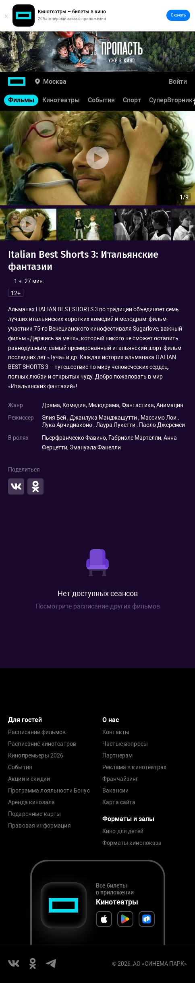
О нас (110, 720)
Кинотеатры (61, 100)
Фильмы (21, 100)
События (101, 100)
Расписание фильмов (37, 732)
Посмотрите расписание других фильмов (97, 606)
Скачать (178, 15)
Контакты (115, 732)
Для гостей (25, 720)
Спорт (132, 100)
